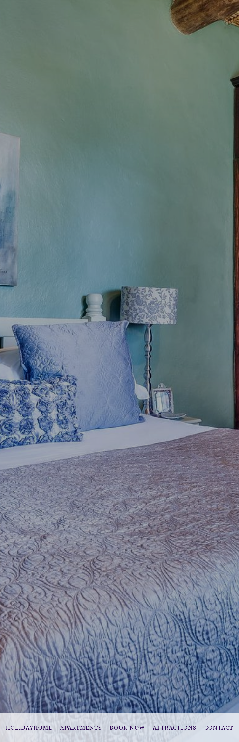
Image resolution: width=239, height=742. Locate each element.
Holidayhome (29, 727)
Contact (218, 727)
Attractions (175, 727)
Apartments (81, 727)
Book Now (127, 727)
